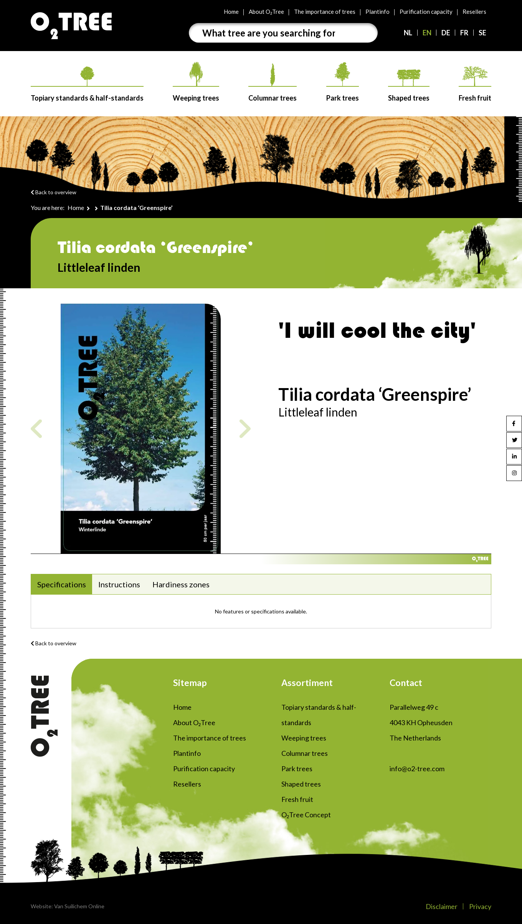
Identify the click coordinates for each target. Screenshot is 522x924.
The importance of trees (324, 11)
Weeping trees (196, 81)
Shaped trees (408, 85)
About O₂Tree (266, 11)
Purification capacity (426, 11)
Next (245, 428)
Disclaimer (442, 906)
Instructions (119, 584)
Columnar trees (272, 82)
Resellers (474, 11)
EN (427, 32)
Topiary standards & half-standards (87, 84)
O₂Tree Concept (306, 814)
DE (445, 32)
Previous (36, 428)
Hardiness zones (181, 584)
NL (408, 32)
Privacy (480, 906)
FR (464, 32)
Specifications (61, 584)
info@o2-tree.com (417, 768)
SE (482, 32)
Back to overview (53, 192)
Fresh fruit (475, 84)
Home (231, 11)
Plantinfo (377, 11)
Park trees (342, 82)
